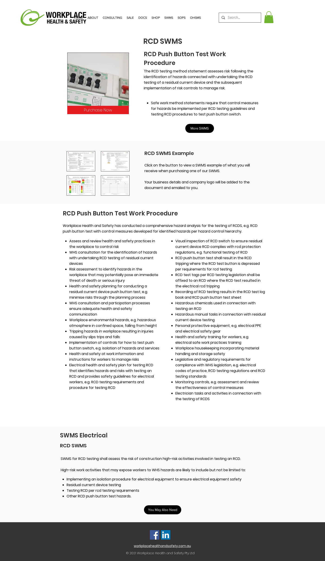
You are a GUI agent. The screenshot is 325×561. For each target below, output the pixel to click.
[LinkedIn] (165, 535)
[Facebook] (154, 535)
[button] (269, 17)
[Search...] (239, 17)
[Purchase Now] (98, 110)
